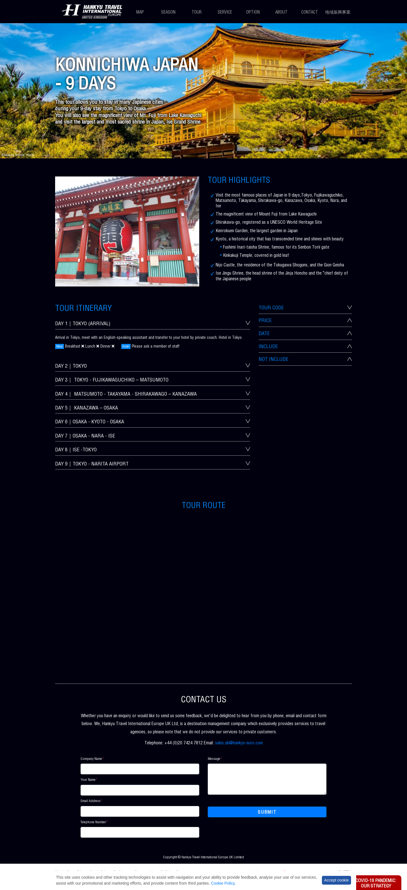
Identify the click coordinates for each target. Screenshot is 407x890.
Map (140, 12)
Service (225, 12)
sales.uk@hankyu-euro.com (239, 743)
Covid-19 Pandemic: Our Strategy (376, 884)
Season (168, 12)
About (281, 12)
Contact (309, 12)
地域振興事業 (337, 12)
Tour (197, 12)
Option (253, 12)
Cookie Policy (223, 883)
